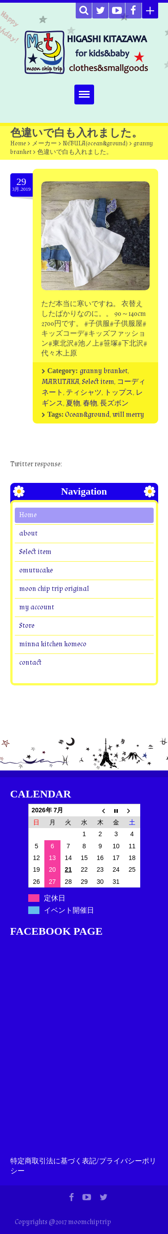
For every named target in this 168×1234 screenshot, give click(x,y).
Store (26, 625)
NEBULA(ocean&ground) (95, 144)
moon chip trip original (54, 588)
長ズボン (114, 403)
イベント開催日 (69, 910)
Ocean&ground (87, 414)
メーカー (44, 144)
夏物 (73, 403)
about (28, 533)
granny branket (104, 371)
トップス (118, 392)
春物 (90, 403)
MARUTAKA (60, 382)
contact (30, 662)
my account (36, 607)
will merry (128, 414)
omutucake (36, 570)
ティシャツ (84, 392)
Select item (98, 382)
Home (18, 144)
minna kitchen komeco (52, 644)
